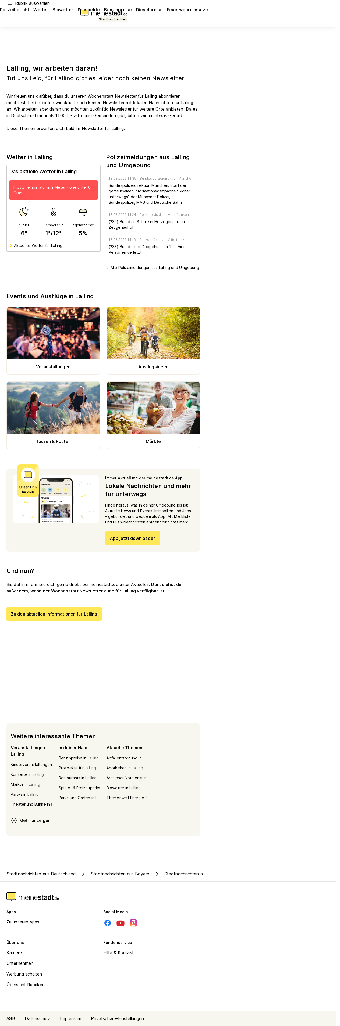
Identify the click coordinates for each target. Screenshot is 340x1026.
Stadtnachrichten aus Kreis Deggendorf (199, 874)
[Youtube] (120, 923)
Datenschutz (37, 1018)
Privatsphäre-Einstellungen (117, 1018)
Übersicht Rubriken (25, 984)
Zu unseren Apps (23, 922)
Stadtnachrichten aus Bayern (114, 874)
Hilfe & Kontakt (118, 952)
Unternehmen (19, 963)
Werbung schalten (24, 974)
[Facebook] (107, 923)
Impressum (70, 1018)
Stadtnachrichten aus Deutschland (41, 873)
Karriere (14, 952)
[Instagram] (133, 923)
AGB (10, 1018)
